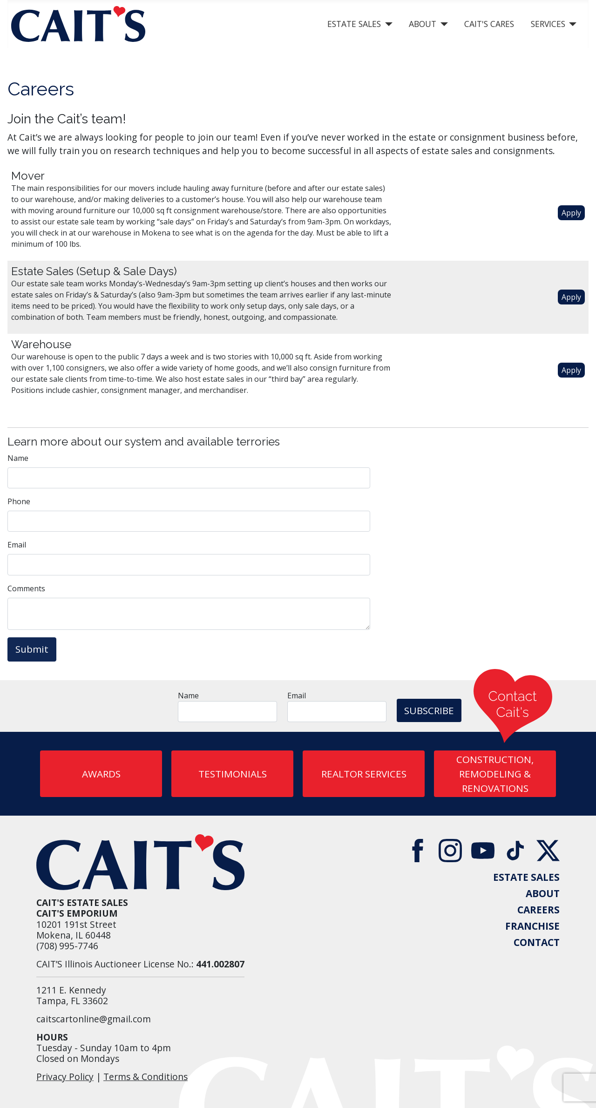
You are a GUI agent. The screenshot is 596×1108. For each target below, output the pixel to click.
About (422, 23)
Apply (571, 213)
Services (548, 23)
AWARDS (101, 773)
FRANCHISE (532, 926)
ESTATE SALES (526, 877)
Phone (18, 501)
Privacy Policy (65, 1076)
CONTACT (537, 942)
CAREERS (538, 910)
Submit (31, 648)
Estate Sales (354, 23)
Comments (26, 588)
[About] (442, 24)
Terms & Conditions (145, 1076)
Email (16, 545)
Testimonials (232, 773)
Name (17, 458)
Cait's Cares (489, 23)
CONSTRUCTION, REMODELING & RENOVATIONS (495, 774)
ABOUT (543, 893)
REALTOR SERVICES (363, 773)
